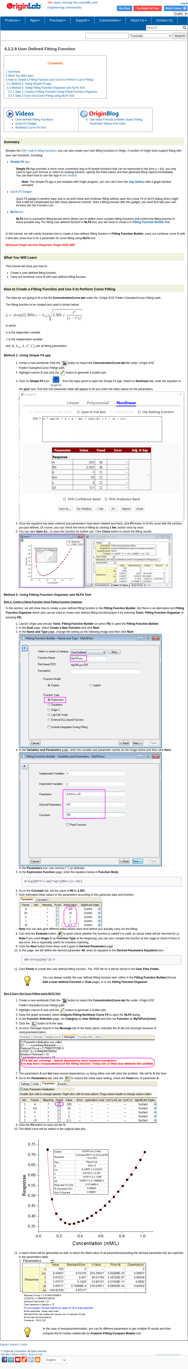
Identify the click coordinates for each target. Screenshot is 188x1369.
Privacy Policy (19, 1354)
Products (12, 20)
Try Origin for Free (148, 8)
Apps (35, 20)
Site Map (5, 1354)
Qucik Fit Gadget (21, 191)
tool (16, 212)
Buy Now (124, 8)
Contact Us (164, 20)
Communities (110, 20)
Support (83, 20)
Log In (184, 3)
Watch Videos (175, 8)
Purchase (58, 20)
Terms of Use (36, 1354)
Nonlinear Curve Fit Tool (30, 127)
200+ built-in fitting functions (38, 150)
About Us (139, 20)
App (20, 161)
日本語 (23, 1344)
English (4, 1344)
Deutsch (14, 1344)
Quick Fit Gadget (26, 123)
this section (69, 175)
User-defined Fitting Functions (34, 119)
